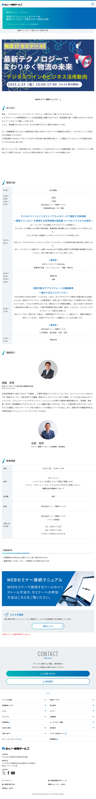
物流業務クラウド (7, 705)
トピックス (5, 716)
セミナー (53, 711)
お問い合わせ (48, 673)
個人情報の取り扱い (8, 784)
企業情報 (53, 716)
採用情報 (6, 722)
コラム (4, 711)
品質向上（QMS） (8, 788)
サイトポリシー (7, 780)
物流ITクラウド (55, 700)
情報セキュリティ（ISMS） (57, 784)
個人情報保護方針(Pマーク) (57, 780)
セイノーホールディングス (11, 739)
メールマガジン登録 (56, 722)
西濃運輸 (54, 739)
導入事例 (53, 705)
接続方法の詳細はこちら (52, 488)
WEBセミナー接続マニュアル (46, 99)
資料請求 (53, 728)
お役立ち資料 (6, 728)
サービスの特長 (7, 700)
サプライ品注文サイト (58, 733)
